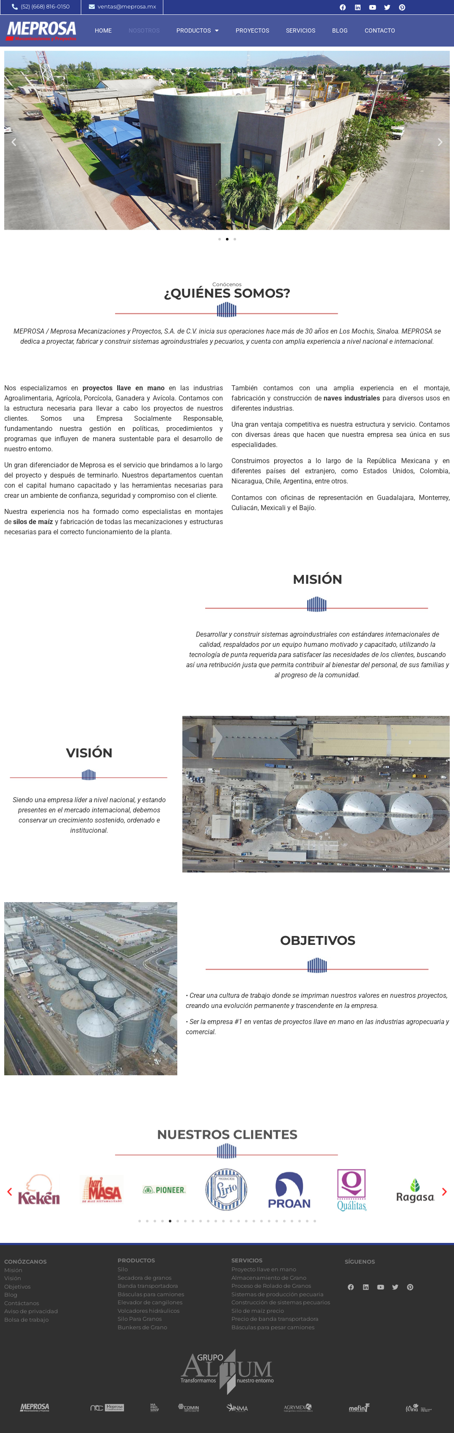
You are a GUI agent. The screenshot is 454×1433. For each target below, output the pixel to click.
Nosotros (144, 30)
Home (103, 30)
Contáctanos (21, 1303)
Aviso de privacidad (31, 1311)
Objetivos (17, 1286)
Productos (197, 30)
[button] (13, 141)
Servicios (300, 30)
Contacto (380, 30)
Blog (340, 30)
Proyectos (252, 30)
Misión (13, 1270)
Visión (12, 1278)
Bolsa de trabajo (26, 1319)
